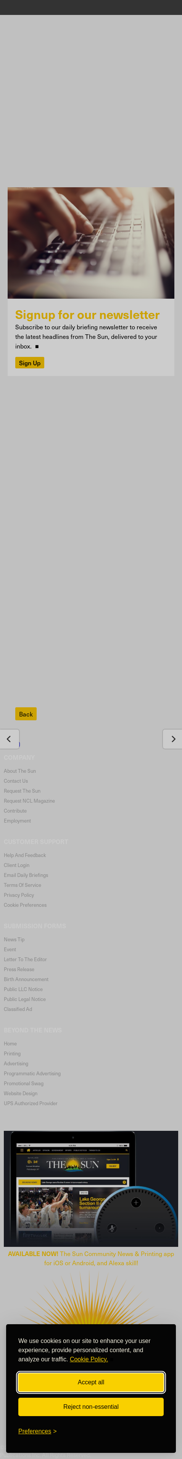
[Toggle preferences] (37, 1431)
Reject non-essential (91, 1406)
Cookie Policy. (89, 1359)
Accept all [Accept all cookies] (91, 1382)
